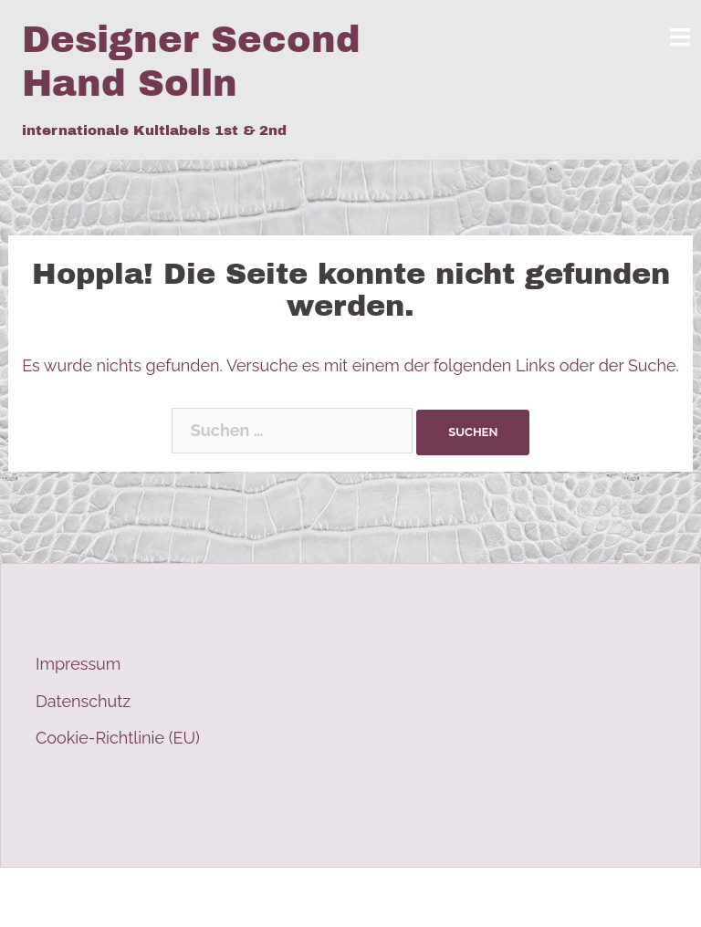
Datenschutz (83, 701)
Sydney (364, 897)
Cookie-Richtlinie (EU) (118, 737)
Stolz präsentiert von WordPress (143, 897)
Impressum (78, 663)
